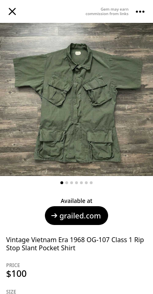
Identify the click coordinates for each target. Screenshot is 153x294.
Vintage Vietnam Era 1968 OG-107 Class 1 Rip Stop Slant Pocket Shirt (75, 243)
